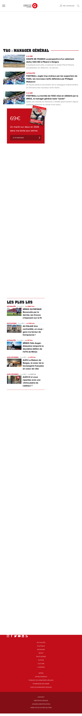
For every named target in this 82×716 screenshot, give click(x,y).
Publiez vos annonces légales (41, 680)
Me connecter (68, 6)
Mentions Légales (41, 700)
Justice (41, 660)
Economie (41, 649)
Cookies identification (41, 704)
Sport (41, 653)
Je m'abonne (18, 138)
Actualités (41, 642)
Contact (41, 697)
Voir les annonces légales (41, 687)
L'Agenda (41, 667)
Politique (41, 646)
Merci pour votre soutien (41, 707)
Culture (41, 663)
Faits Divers (41, 656)
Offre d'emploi (41, 677)
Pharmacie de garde (41, 684)
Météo (41, 673)
